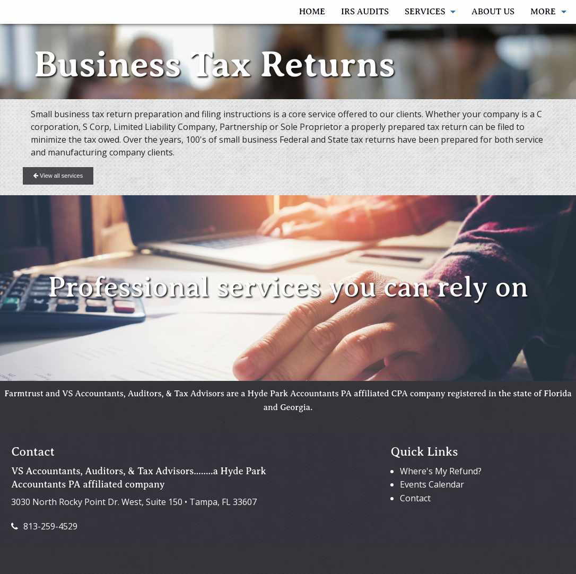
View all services (58, 175)
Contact (415, 498)
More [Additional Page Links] (543, 11)
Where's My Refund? (441, 471)
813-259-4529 (44, 526)
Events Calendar (432, 484)
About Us (493, 11)
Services (425, 11)
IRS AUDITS (365, 11)
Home (312, 11)
